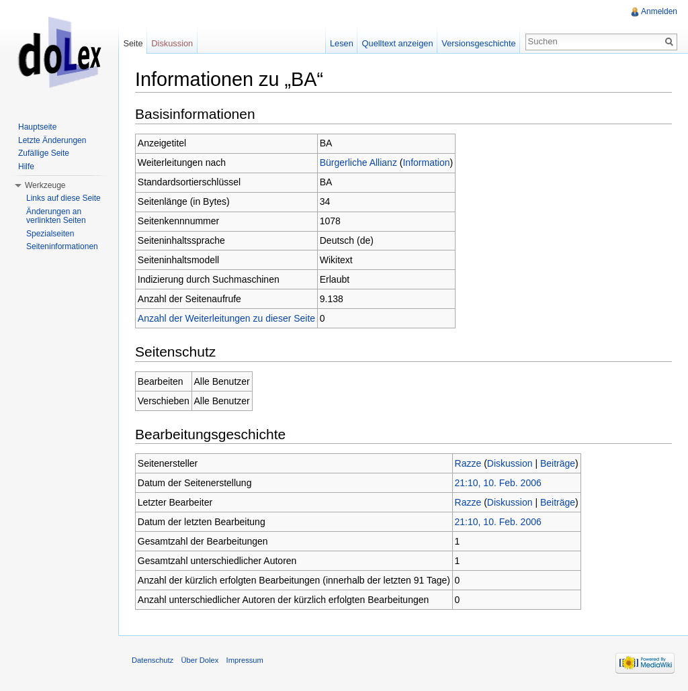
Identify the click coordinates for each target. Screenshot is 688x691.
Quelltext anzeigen (397, 43)
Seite (132, 43)
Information (425, 162)
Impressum (244, 660)
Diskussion (510, 463)
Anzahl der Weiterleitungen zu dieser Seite (226, 318)
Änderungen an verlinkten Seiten (56, 216)
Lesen (341, 43)
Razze (468, 463)
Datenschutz (152, 660)
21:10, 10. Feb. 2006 (498, 482)
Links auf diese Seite (63, 198)
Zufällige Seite (43, 153)
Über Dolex (199, 660)
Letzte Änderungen (52, 140)
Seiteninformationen (62, 246)
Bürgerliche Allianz (358, 162)
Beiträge (557, 463)
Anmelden (659, 11)
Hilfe (26, 166)
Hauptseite (37, 127)
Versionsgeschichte (478, 43)
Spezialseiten (50, 233)
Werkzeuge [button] (45, 185)
